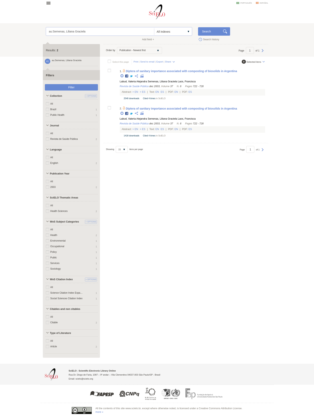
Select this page (120, 61)
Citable (54, 322)
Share (168, 61)
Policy (53, 252)
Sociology (55, 268)
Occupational (57, 246)
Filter (71, 87)
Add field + (148, 39)
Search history (211, 39)
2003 (53, 187)
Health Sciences (59, 211)
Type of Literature (60, 333)
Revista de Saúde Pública (64, 139)
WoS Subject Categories (64, 221)
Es (143, 92)
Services (54, 263)
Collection (56, 96)
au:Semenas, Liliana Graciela (100, 31)
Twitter (131, 76)
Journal (54, 125)
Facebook (127, 76)
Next (262, 52)
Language (56, 149)
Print (136, 61)
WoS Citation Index (61, 279)
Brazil (53, 109)
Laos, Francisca (187, 81)
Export (159, 61)
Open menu (50, 3)
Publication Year (59, 173)
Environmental (58, 240)
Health (53, 235)
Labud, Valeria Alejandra (133, 81)
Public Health (57, 115)
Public (53, 257)
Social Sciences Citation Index (66, 298)
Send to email (147, 61)
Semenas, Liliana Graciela (162, 81)
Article (53, 346)
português (246, 3)
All (51, 103)
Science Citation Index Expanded (66, 292)
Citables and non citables (65, 309)
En (136, 92)
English (54, 163)
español (264, 3)
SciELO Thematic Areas (64, 197)
